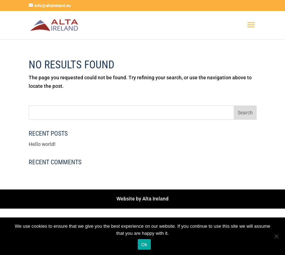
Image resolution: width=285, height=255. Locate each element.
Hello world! (42, 144)
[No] (276, 236)
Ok (144, 244)
